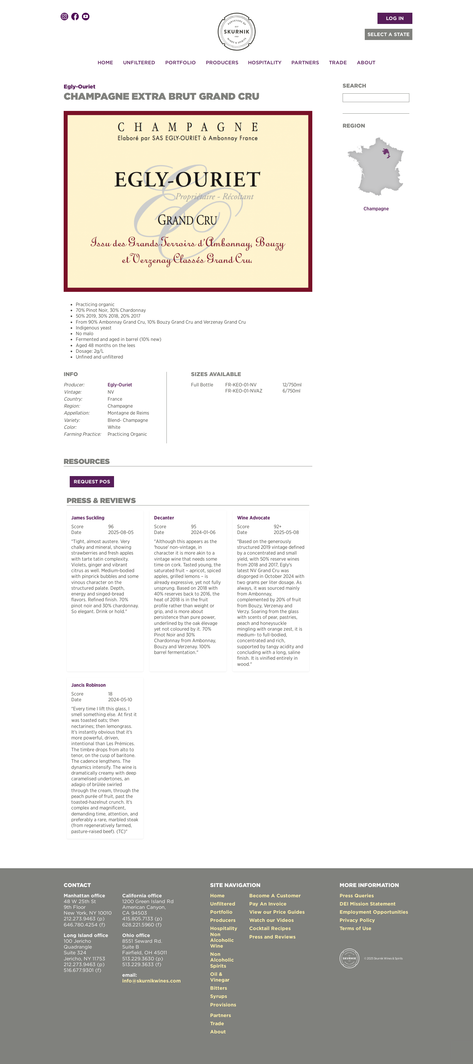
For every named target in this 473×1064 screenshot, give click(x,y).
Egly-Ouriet (80, 86)
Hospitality (264, 62)
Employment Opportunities (374, 910)
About (366, 62)
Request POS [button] (92, 481)
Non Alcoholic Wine (222, 937)
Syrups (218, 994)
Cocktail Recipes (270, 926)
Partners (305, 62)
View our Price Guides (277, 910)
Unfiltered (139, 62)
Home (105, 62)
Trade (338, 62)
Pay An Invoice (268, 901)
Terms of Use (355, 926)
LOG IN (395, 18)
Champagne (376, 208)
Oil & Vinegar (220, 974)
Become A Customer (275, 893)
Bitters (218, 986)
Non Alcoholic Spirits (222, 957)
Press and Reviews (272, 934)
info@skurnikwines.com (151, 979)
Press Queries (357, 893)
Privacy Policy (357, 918)
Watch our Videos (271, 918)
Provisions (223, 1002)
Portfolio (180, 62)
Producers (222, 62)
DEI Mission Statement (368, 901)
